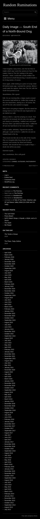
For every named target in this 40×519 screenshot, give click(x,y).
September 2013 (10, 505)
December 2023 (9, 313)
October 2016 (9, 448)
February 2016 (9, 466)
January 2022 (9, 352)
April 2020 (7, 376)
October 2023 (9, 318)
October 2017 (9, 428)
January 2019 (9, 401)
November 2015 (9, 473)
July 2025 (7, 273)
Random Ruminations (20, 5)
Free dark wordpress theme (29, 516)
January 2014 (9, 496)
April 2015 (7, 489)
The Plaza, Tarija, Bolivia (12, 241)
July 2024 (7, 300)
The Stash (7, 223)
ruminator (16, 35)
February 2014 (9, 494)
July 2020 (7, 374)
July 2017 (7, 435)
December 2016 (9, 444)
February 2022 (9, 349)
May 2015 (7, 487)
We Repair (8, 225)
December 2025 (9, 261)
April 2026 (7, 252)
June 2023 (7, 327)
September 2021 (10, 358)
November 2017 (9, 426)
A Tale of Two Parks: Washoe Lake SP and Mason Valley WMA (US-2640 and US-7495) (20, 202)
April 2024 (7, 304)
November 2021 (9, 356)
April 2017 (7, 439)
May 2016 (7, 460)
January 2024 (9, 311)
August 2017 (8, 433)
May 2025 (7, 277)
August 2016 (8, 453)
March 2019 (8, 399)
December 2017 (9, 424)
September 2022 (10, 336)
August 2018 (8, 412)
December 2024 (9, 288)
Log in (6, 175)
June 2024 (7, 302)
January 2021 (9, 367)
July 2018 (7, 415)
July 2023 (7, 325)
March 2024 (8, 307)
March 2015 (8, 491)
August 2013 (8, 507)
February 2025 (9, 284)
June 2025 (7, 275)
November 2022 (9, 331)
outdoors (21, 161)
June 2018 (7, 417)
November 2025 (9, 264)
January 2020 (9, 381)
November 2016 (9, 446)
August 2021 (8, 361)
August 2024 (8, 298)
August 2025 (8, 270)
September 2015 (10, 478)
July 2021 (7, 363)
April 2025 (7, 279)
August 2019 (8, 392)
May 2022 (7, 345)
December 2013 (9, 498)
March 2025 (8, 282)
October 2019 (9, 388)
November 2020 (9, 370)
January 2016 (9, 469)
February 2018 (9, 419)
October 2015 (9, 476)
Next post (32, 166)
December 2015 (9, 471)
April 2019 (7, 397)
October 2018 (9, 408)
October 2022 (9, 334)
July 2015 (7, 482)
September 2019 (10, 390)
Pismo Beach (8, 216)
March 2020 (8, 379)
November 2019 (9, 385)
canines (14, 161)
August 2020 (8, 372)
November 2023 (9, 316)
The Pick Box (17, 191)
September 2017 (10, 430)
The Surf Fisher (9, 214)
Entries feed (8, 177)
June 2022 (7, 343)
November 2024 (9, 291)
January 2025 (9, 286)
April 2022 (7, 347)
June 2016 (7, 457)
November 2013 (9, 500)
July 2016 (7, 455)
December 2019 (9, 383)
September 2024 (10, 295)
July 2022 (7, 340)
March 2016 (8, 464)
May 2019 (7, 394)
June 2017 (7, 437)
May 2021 (7, 365)
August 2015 (8, 480)
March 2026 (8, 255)
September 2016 (10, 451)
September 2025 (10, 268)
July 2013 (7, 509)
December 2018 (9, 403)
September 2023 (10, 320)
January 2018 (9, 421)
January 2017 (9, 442)
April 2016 (7, 462)
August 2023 (8, 322)
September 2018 (10, 410)
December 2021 (9, 354)
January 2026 (9, 259)
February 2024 (9, 309)
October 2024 (9, 293)
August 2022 (8, 338)
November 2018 (9, 406)
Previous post (9, 166)
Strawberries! (17, 195)
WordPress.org (9, 182)
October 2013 (9, 503)
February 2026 (9, 257)
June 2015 (7, 485)
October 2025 (9, 266)
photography (31, 161)
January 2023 (9, 329)
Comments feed (9, 179)
